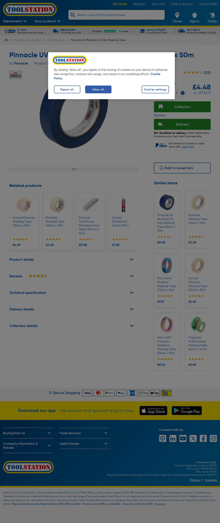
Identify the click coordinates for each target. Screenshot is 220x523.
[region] (111, 75)
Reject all (67, 89)
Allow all (98, 89)
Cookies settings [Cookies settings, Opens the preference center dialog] (155, 89)
